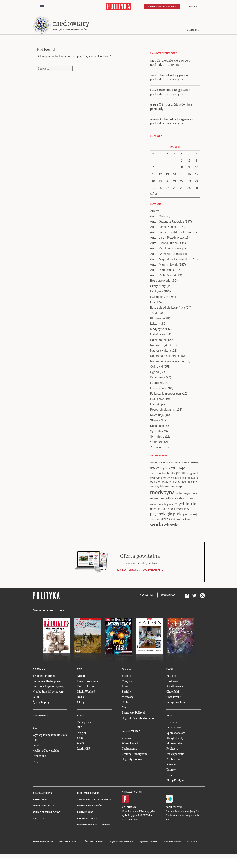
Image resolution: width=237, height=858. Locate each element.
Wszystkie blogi (176, 704)
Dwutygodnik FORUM (43, 844)
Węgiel (81, 735)
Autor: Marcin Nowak (164, 267)
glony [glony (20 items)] (168, 484)
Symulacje (157, 439)
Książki (126, 678)
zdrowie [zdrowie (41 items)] (171, 527)
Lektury (155, 326)
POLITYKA (157, 401)
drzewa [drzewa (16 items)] (154, 470)
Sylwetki (156, 434)
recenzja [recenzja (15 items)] (193, 517)
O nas (169, 777)
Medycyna (157, 331)
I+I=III (154, 305)
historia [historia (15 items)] (185, 484)
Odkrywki (156, 369)
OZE (80, 740)
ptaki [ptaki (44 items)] (178, 516)
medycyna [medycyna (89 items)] (162, 495)
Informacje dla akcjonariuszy (94, 827)
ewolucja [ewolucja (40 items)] (177, 469)
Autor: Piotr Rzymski (163, 278)
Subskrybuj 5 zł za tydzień (138, 572)
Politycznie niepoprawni (165, 396)
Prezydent (39, 758)
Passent (171, 678)
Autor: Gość (158, 219)
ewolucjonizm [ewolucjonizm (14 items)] (158, 476)
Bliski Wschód (86, 694)
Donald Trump (86, 689)
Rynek (80, 718)
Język (154, 315)
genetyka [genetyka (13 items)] (167, 480)
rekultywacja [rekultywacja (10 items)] (156, 521)
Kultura (126, 671)
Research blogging (162, 412)
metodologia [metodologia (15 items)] (183, 496)
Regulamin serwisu (88, 796)
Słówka (155, 423)
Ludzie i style (174, 730)
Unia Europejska (87, 683)
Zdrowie (155, 450)
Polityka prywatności (89, 808)
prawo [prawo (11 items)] (170, 507)
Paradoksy (157, 385)
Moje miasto (174, 746)
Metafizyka (157, 337)
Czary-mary (158, 288)
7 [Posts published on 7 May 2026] (175, 170)
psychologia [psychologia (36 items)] (161, 516)
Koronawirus (40, 718)
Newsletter (146, 597)
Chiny (80, 704)
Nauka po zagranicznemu (167, 364)
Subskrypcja (168, 597)
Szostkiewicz (174, 689)
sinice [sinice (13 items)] (172, 521)
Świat (80, 671)
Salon (36, 699)
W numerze (39, 671)
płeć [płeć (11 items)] (185, 517)
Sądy (36, 763)
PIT (79, 730)
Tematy (171, 772)
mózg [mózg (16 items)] (193, 501)
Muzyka (127, 683)
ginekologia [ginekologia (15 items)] (180, 480)
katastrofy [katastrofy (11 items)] (154, 489)
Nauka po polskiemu (163, 358)
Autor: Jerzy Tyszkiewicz (166, 240)
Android (131, 810)
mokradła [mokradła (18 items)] (165, 501)
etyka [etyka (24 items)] (164, 470)
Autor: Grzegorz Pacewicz (167, 224)
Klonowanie (157, 321)
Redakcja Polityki (43, 796)
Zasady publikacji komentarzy (94, 802)
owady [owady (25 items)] (162, 507)
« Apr (153, 196)
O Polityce (38, 821)
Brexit (81, 678)
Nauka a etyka (159, 348)
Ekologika (156, 294)
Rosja (80, 699)
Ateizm (155, 213)
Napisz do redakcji (43, 808)
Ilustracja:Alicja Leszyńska (167, 310)
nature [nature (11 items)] (153, 507)
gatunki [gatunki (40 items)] (183, 475)
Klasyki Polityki (176, 740)
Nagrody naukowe (133, 761)
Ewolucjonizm (159, 299)
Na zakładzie (158, 342)
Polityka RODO (85, 815)
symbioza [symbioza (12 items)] (186, 521)
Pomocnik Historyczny (47, 683)
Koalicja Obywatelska (46, 753)
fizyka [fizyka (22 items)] (171, 476)
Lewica (37, 748)
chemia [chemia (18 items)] (184, 465)
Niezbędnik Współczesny (48, 694)
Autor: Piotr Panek (162, 272)
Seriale (126, 694)
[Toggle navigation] (42, 7)
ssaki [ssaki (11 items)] (178, 521)
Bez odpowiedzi (160, 283)
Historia (171, 725)
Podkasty (172, 751)
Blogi (169, 671)
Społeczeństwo (175, 735)
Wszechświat (130, 746)
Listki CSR (83, 751)
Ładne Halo (128, 844)
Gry (124, 710)
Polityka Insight (67, 844)
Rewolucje (157, 417)
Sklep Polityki (175, 782)
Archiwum (173, 761)
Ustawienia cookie (87, 821)
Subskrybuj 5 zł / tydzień (162, 6)
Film (125, 689)
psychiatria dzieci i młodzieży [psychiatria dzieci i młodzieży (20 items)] (170, 511)
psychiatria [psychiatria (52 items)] (185, 506)
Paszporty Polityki (133, 715)
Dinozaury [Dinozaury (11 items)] (194, 465)
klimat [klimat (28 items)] (165, 489)
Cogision (119, 844)
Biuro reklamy (41, 802)
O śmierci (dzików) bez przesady (171, 108)
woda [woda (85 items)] (156, 527)
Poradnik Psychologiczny (48, 689)
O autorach (193, 33)
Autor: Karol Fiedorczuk (165, 251)
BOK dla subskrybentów (46, 815)
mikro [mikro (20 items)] (154, 501)
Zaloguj (192, 6)
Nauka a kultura (160, 353)
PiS (35, 742)
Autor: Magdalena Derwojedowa (171, 262)
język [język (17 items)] (193, 484)
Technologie (129, 751)
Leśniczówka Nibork (93, 844)
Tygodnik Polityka (44, 678)
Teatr (125, 704)
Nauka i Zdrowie (131, 734)
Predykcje (157, 407)
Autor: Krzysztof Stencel (166, 256)
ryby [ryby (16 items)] (165, 521)
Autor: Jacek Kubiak (163, 229)
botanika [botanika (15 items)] (173, 465)
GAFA (80, 746)
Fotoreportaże (175, 756)
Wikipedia (156, 444)
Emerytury (84, 725)
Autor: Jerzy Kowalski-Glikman (170, 235)
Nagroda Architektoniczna (138, 720)
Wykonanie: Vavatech (148, 844)
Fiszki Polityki (174, 810)
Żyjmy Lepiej (41, 704)
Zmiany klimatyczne (134, 756)
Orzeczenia (157, 380)
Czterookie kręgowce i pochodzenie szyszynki (170, 65)
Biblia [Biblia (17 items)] (164, 465)
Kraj (35, 730)
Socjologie (157, 428)
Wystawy (127, 699)
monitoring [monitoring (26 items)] (181, 501)
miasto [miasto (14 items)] (195, 496)
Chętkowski (173, 699)
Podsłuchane (158, 391)
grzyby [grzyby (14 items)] (176, 484)
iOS (123, 810)
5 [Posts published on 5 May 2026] (160, 170)
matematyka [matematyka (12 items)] (177, 489)
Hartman (172, 683)
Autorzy (171, 767)
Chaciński (172, 694)
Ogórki (154, 374)
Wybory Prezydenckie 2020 (50, 737)
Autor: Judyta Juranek (164, 245)
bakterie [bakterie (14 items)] (155, 465)
